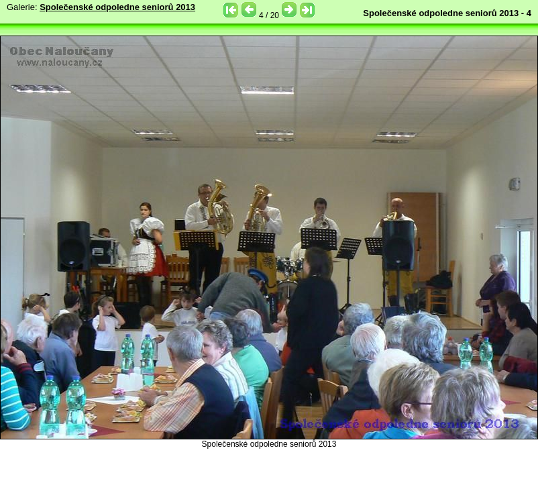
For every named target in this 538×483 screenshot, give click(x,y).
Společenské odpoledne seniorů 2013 (117, 7)
